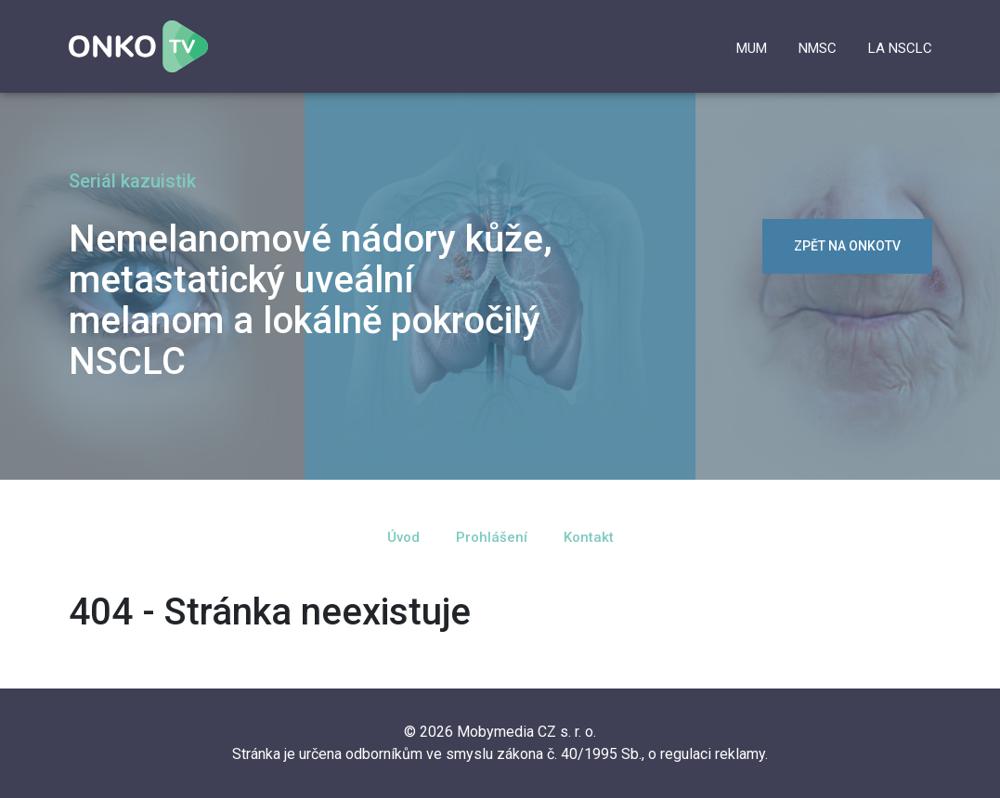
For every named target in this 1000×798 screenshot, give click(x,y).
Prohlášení (491, 537)
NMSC (818, 48)
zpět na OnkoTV (847, 245)
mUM (751, 48)
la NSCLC (900, 48)
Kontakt (589, 537)
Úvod (403, 537)
